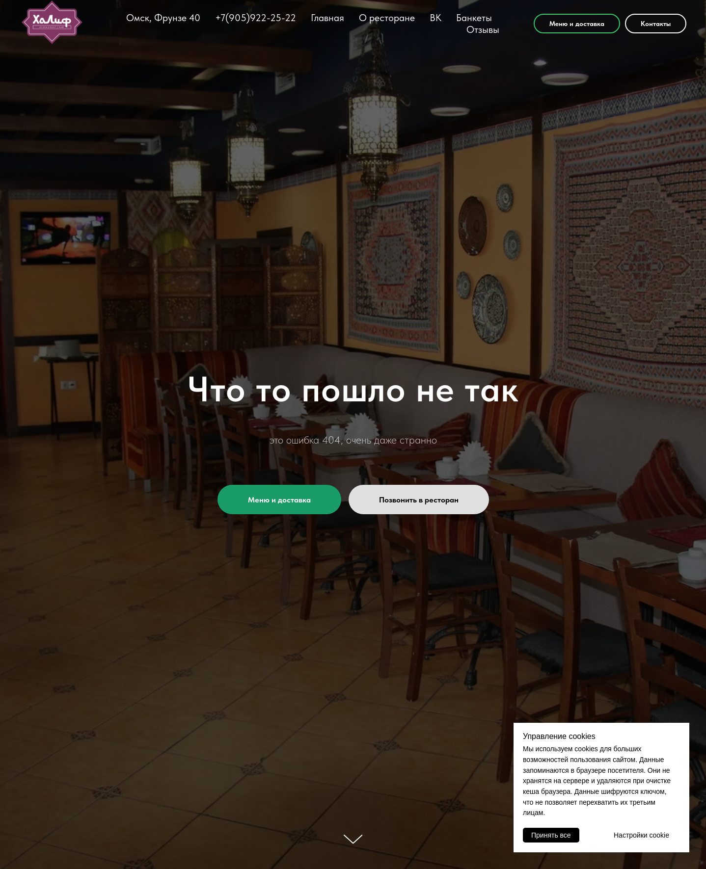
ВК (435, 18)
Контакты (656, 23)
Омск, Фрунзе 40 (163, 18)
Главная (327, 18)
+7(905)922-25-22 (255, 18)
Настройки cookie (641, 835)
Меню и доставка (576, 23)
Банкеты (474, 18)
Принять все (551, 835)
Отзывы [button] (482, 29)
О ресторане (387, 18)
